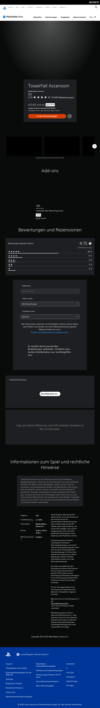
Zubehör (39, 7)
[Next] (94, 144)
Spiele (10, 7)
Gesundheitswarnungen (59, 601)
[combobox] (50, 289)
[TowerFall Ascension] (24, 144)
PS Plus (30, 7)
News (47, 7)
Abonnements (79, 15)
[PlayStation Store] (13, 14)
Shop (54, 7)
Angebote (65, 15)
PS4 (23, 7)
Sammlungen (51, 15)
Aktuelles (37, 15)
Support (62, 7)
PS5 (17, 7)
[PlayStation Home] (4, 7)
